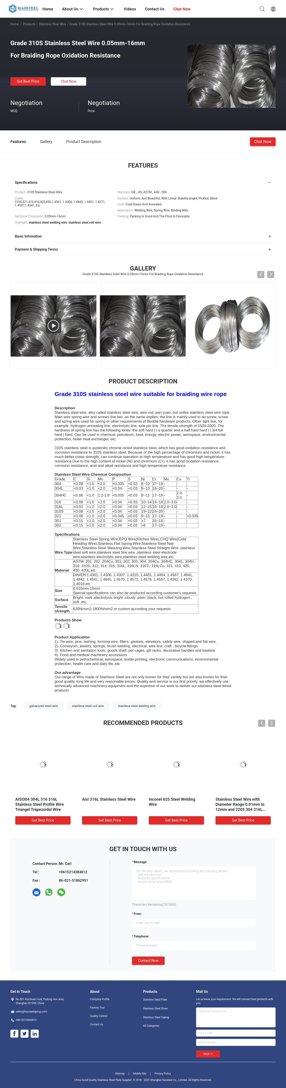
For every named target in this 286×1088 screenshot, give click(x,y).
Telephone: (141, 936)
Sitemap (120, 1073)
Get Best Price (28, 81)
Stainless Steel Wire (52, 24)
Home (14, 24)
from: (138, 914)
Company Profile (99, 999)
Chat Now (68, 81)
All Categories (151, 1025)
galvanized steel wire (43, 706)
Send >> (208, 1053)
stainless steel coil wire (88, 706)
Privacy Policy (162, 1073)
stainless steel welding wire (137, 706)
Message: (140, 862)
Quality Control (98, 1016)
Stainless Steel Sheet (155, 1008)
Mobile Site (139, 1073)
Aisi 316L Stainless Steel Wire (108, 799)
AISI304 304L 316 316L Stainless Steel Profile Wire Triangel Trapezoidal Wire (39, 804)
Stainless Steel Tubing (156, 1017)
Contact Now (148, 961)
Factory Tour (97, 1007)
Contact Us (96, 1024)
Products (29, 24)
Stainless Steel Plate (155, 999)
